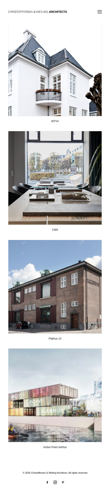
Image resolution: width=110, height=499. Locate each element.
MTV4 (55, 121)
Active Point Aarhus (55, 447)
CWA (55, 229)
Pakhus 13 (55, 338)
